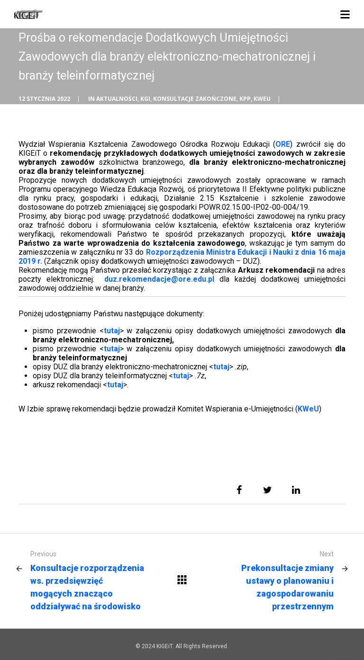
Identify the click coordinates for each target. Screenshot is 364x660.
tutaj (112, 330)
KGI (145, 99)
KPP (245, 99)
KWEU (262, 99)
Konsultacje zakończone (195, 99)
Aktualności (116, 99)
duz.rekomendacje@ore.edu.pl (159, 279)
